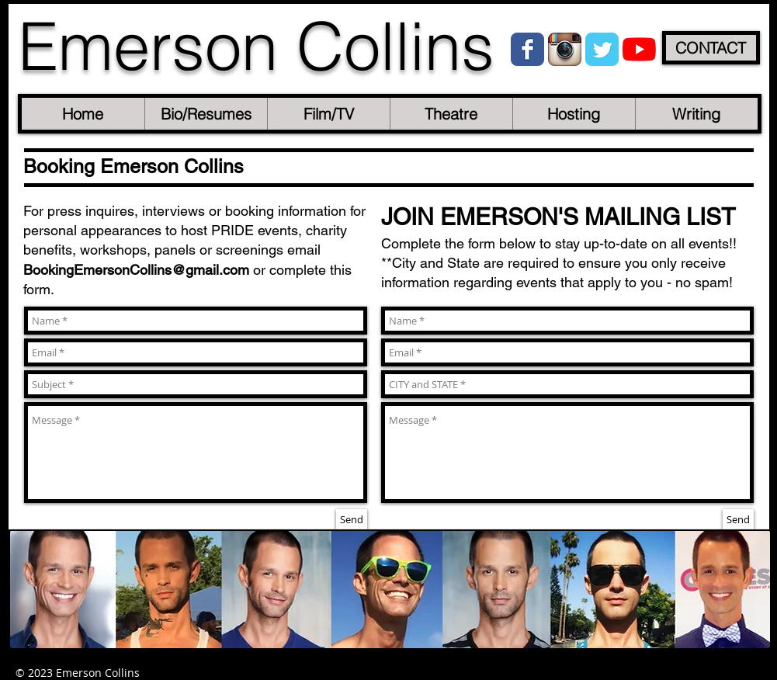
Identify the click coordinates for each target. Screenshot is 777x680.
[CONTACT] (711, 47)
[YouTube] (639, 49)
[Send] (351, 519)
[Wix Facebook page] (527, 49)
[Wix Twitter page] (602, 49)
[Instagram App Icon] (564, 49)
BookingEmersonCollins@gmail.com (136, 270)
